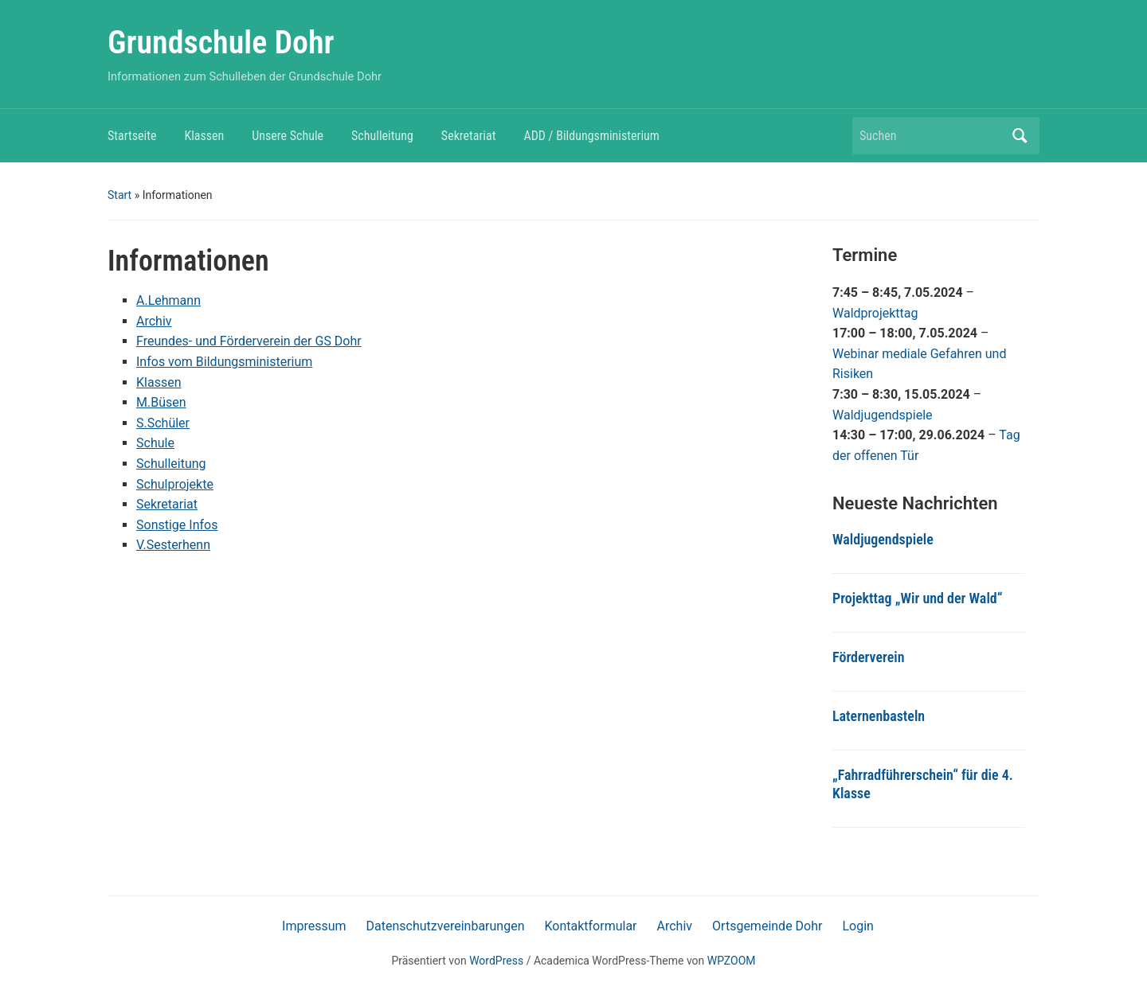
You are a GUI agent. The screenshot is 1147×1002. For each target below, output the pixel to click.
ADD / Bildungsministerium (591, 135)
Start (119, 195)
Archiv (154, 321)
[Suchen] (931, 135)
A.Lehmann (168, 300)
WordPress (496, 960)
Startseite (132, 135)
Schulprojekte (174, 484)
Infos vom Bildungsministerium (224, 361)
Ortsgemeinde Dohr (767, 926)
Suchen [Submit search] (1020, 135)
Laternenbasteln (878, 716)
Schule (155, 442)
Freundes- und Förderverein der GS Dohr (249, 341)
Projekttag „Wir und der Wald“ (917, 598)
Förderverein (868, 657)
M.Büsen (161, 402)
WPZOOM (731, 960)
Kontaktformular (590, 926)
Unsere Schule (287, 135)
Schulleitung (382, 135)
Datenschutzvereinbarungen (445, 926)
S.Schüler (163, 423)
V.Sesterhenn (173, 544)
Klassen (204, 135)
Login (857, 926)
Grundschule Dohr (221, 42)
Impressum (314, 926)
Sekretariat (468, 135)
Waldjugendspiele (882, 415)
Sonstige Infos (176, 524)
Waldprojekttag (875, 313)
